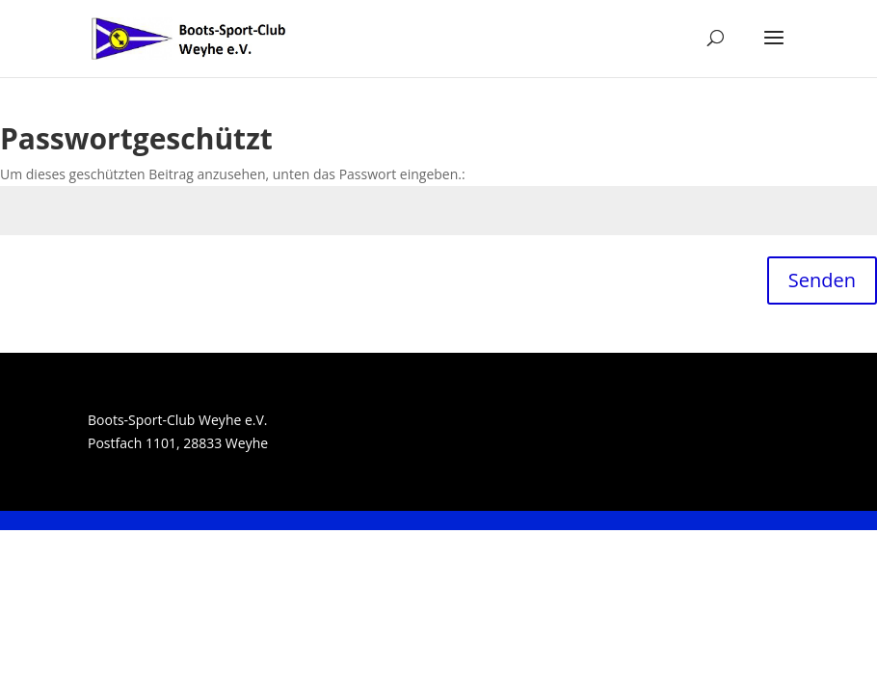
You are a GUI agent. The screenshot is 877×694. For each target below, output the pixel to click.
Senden (822, 280)
